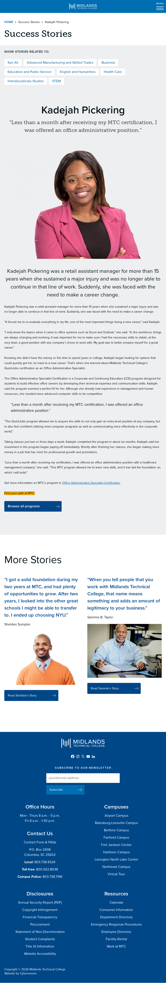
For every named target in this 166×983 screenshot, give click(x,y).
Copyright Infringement (39, 910)
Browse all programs (24, 506)
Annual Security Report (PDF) (40, 902)
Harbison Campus (116, 852)
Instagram (78, 756)
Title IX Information (40, 946)
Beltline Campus (116, 830)
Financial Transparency (40, 917)
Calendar (116, 902)
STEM (56, 81)
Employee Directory (116, 932)
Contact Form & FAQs (40, 842)
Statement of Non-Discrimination (40, 932)
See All (13, 62)
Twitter (83, 756)
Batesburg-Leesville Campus (116, 823)
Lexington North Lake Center (116, 859)
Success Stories (29, 22)
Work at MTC (116, 946)
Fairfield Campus (116, 837)
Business (108, 62)
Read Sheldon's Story (22, 700)
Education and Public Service (29, 72)
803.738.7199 (52, 877)
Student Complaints (40, 939)
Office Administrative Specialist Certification (91, 483)
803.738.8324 (44, 862)
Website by (20, 973)
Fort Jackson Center (116, 845)
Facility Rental (116, 939)
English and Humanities (77, 72)
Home (8, 22)
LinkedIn (93, 756)
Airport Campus (116, 815)
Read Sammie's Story (105, 693)
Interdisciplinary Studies (26, 81)
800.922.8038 (47, 869)
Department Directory (116, 917)
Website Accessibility (40, 954)
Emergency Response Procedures (116, 924)
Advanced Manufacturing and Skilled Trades (60, 62)
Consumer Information (116, 910)
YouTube (88, 756)
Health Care (113, 72)
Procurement (40, 924)
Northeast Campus (116, 867)
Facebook (72, 756)
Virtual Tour (116, 874)
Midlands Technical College (83, 6)
